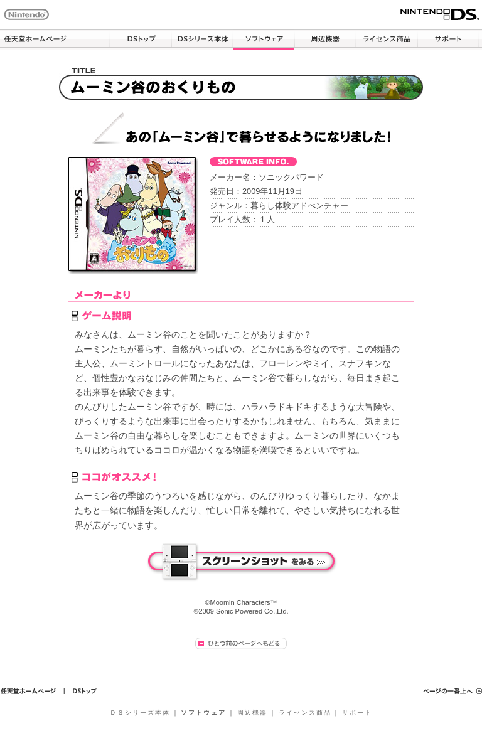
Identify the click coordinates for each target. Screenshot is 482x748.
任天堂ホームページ (55, 39)
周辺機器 (325, 39)
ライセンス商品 (386, 39)
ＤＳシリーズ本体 (202, 39)
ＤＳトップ (140, 39)
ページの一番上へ (452, 691)
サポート (448, 39)
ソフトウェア (263, 39)
